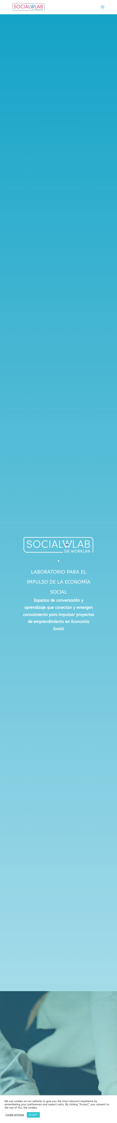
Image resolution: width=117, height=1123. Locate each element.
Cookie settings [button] (14, 1114)
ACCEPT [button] (33, 1115)
